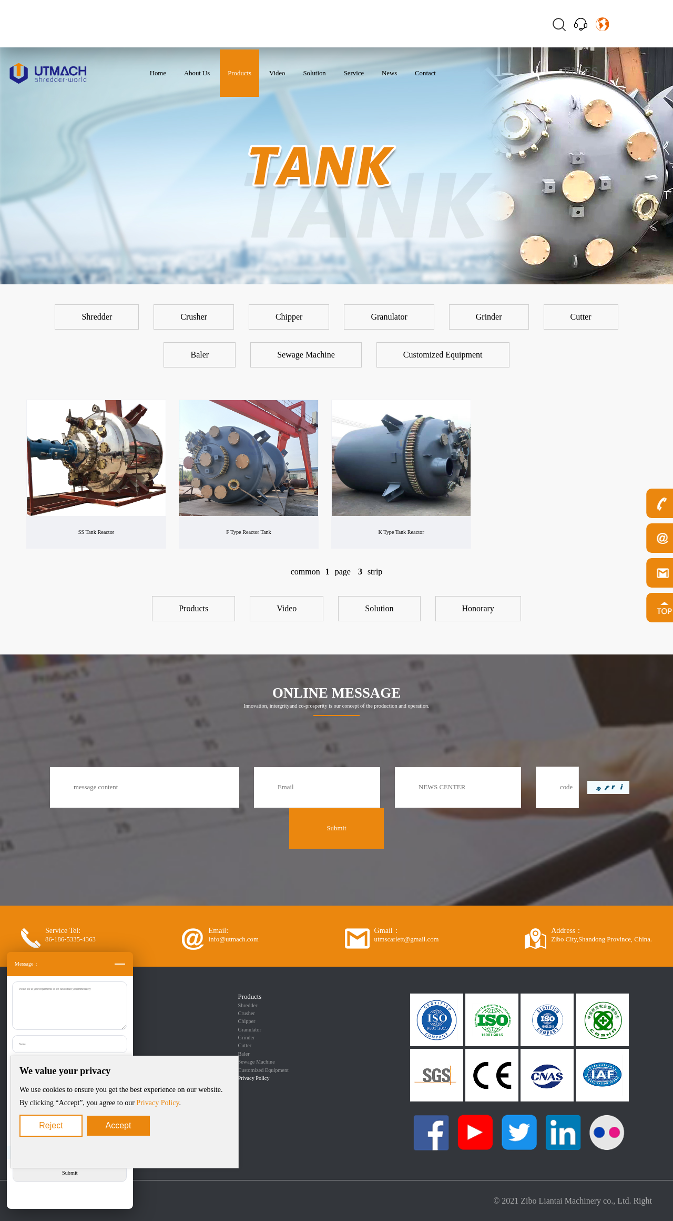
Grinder (246, 1037)
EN (571, 71)
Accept (118, 1125)
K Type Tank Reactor (401, 532)
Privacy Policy (157, 1103)
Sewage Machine (256, 1062)
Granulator (249, 1030)
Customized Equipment (263, 1070)
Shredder (248, 1005)
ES (591, 71)
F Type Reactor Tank (248, 532)
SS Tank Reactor (96, 532)
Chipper (247, 1021)
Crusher (246, 1013)
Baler (244, 1054)
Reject (51, 1125)
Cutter (245, 1045)
